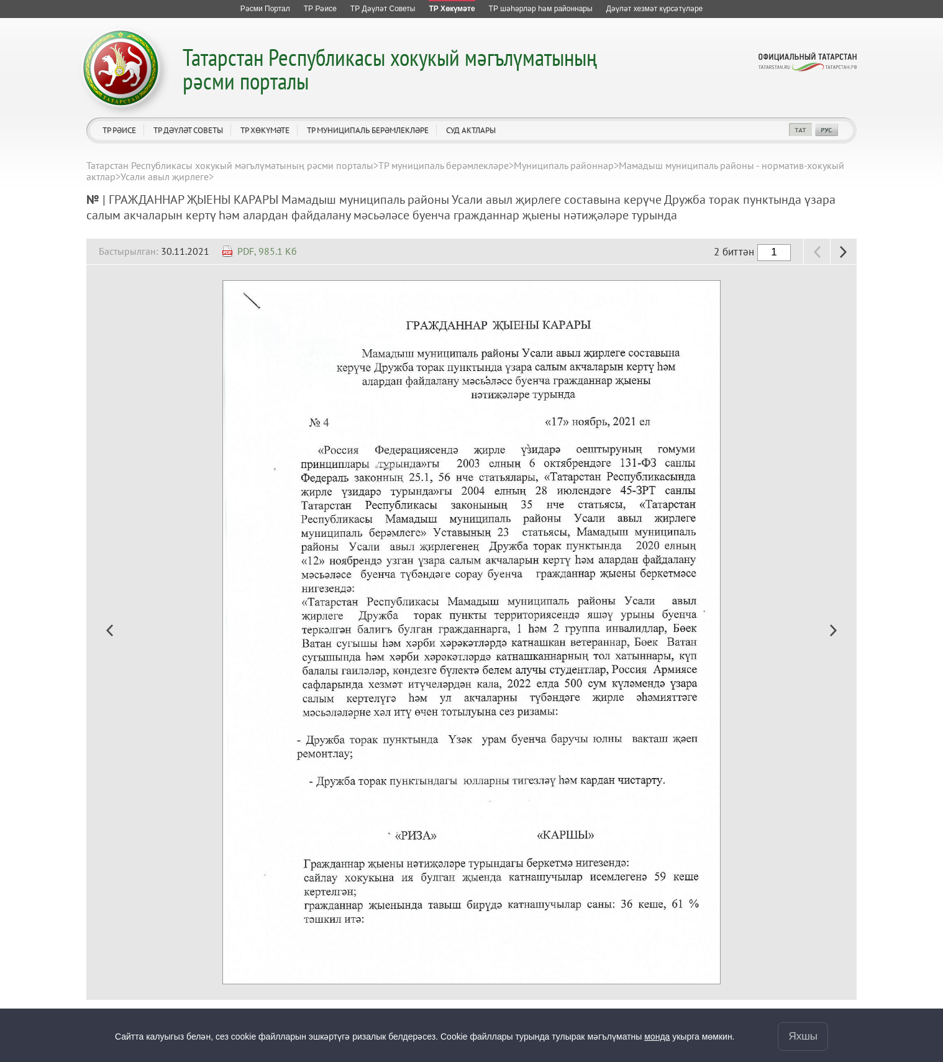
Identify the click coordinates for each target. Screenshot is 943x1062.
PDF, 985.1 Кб (267, 251)
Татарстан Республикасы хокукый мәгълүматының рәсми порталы (390, 69)
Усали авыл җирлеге (165, 176)
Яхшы (803, 1036)
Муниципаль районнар (564, 165)
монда (657, 1036)
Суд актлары (471, 130)
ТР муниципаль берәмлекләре (368, 130)
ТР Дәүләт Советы (188, 130)
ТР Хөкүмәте (264, 130)
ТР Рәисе (119, 130)
